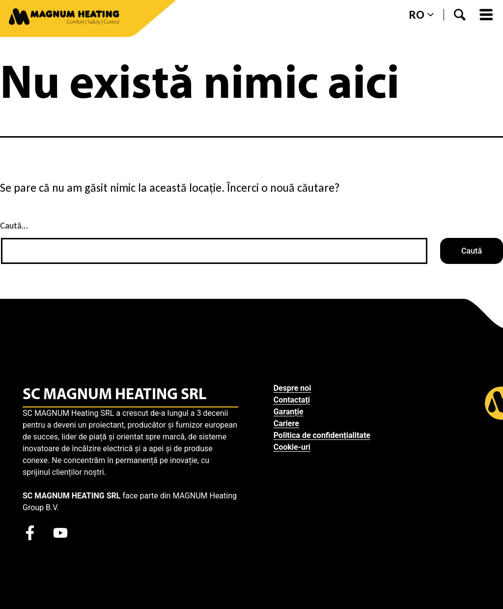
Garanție (289, 411)
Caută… (14, 225)
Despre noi (292, 388)
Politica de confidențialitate (322, 435)
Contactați (292, 400)
